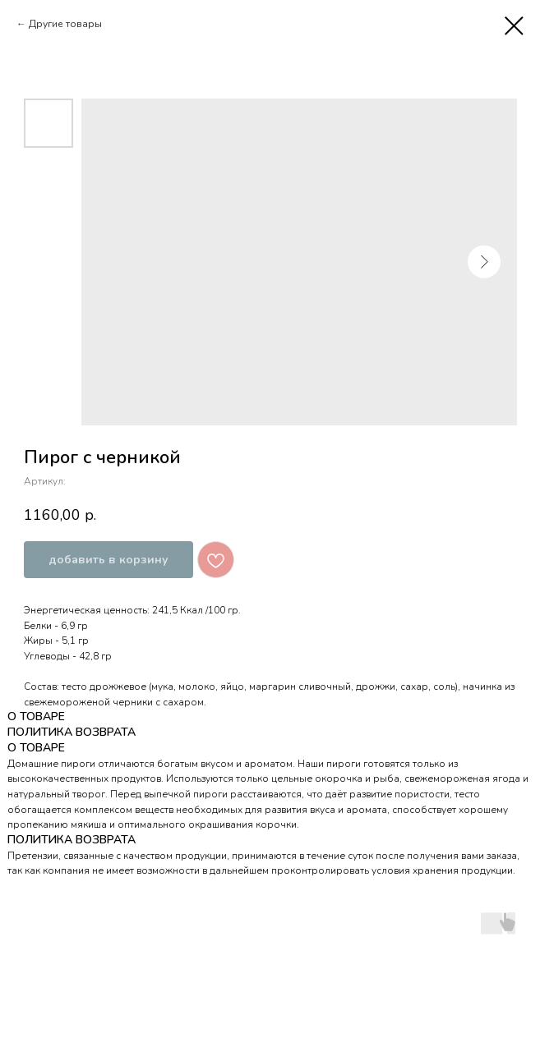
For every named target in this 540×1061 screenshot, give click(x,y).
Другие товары (65, 23)
